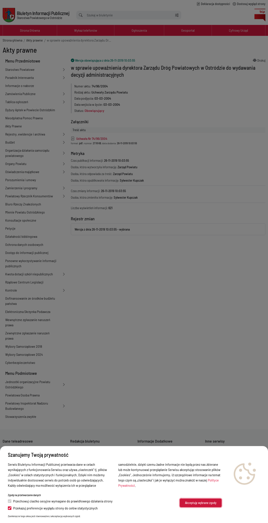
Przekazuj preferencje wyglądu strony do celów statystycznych (53, 508)
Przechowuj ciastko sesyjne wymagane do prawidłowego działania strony (60, 501)
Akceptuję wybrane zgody (200, 503)
